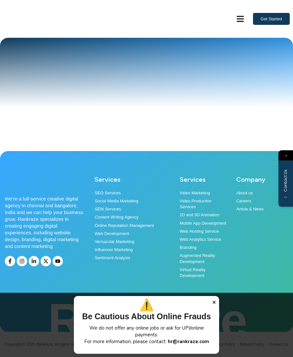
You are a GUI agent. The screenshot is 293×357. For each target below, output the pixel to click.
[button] (240, 19)
